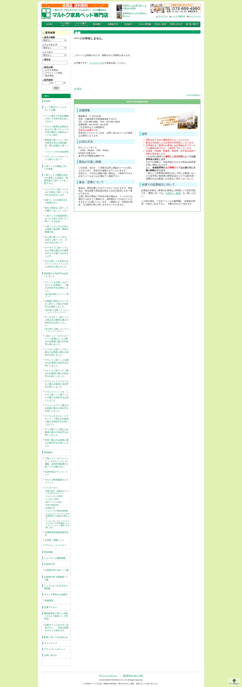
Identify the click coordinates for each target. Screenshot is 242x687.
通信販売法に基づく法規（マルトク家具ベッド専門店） (56, 616)
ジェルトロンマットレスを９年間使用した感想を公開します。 (58, 516)
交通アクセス (50, 607)
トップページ (95, 63)
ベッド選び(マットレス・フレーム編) (56, 108)
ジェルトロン (51, 487)
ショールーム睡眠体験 (55, 558)
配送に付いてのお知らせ (56, 637)
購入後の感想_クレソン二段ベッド (57, 295)
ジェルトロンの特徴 (54, 496)
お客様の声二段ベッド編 (57, 570)
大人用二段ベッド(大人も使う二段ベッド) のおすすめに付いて (56, 240)
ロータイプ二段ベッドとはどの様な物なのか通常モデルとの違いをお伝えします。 (57, 251)
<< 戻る (77, 88)
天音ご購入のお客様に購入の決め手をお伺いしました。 (57, 443)
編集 (240, 1)
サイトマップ (194, 16)
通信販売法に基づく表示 (133, 676)
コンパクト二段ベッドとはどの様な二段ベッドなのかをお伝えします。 (57, 192)
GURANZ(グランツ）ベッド (56, 473)
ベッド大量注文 (178, 16)
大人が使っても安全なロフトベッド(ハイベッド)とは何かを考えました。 (57, 264)
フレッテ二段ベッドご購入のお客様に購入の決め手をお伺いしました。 (57, 373)
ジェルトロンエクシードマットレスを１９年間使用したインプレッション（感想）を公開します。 (58, 524)
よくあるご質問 (52, 499)
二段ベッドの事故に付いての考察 (56, 167)
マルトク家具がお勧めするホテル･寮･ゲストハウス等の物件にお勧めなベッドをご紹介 (57, 130)
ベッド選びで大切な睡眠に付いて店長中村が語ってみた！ (57, 119)
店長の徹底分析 (52, 505)
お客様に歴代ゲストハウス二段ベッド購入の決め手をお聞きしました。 (57, 304)
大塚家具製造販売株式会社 (57, 533)
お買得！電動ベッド (54, 540)
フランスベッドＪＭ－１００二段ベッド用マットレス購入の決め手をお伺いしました (57, 396)
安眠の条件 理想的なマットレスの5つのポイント (58, 492)
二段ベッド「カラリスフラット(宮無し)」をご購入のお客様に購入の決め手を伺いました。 (57, 340)
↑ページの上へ (193, 94)
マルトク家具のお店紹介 (56, 594)
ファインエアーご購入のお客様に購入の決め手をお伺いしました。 (57, 408)
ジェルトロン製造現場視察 (57, 511)
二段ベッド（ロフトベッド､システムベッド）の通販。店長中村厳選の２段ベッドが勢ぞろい (57, 462)
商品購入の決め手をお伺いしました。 (56, 274)
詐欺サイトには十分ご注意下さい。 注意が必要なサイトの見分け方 (57, 628)
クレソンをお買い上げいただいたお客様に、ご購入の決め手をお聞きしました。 (57, 286)
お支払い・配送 (173, 193)
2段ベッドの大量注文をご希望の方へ (56, 201)
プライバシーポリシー (55, 649)
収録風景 (49, 600)
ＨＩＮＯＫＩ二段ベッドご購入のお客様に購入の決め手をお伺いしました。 (57, 321)
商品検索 (48, 552)
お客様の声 (50, 508)
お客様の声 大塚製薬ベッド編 (56, 578)
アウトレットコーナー (55, 545)
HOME (47, 101)
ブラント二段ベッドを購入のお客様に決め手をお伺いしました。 (57, 363)
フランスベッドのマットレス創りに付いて (57, 158)
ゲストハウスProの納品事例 (57, 152)
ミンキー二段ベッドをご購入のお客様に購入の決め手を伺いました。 (57, 352)
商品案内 (48, 452)
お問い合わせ (50, 655)
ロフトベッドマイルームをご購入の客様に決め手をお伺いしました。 (57, 384)
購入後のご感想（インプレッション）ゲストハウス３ (58, 311)
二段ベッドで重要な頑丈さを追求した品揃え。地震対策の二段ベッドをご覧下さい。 (56, 179)
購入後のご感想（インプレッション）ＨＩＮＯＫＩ (58, 330)
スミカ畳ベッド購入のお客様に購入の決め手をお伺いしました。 (57, 432)
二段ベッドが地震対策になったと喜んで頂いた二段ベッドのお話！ (57, 218)
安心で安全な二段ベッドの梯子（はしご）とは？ (57, 209)
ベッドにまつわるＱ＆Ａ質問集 (56, 587)
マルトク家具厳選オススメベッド (57, 481)
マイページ (163, 16)
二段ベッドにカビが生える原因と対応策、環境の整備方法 (57, 229)
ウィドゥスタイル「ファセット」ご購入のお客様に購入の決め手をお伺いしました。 (57, 420)
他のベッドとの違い (54, 502)
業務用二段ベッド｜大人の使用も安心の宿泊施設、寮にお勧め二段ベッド (57, 144)
